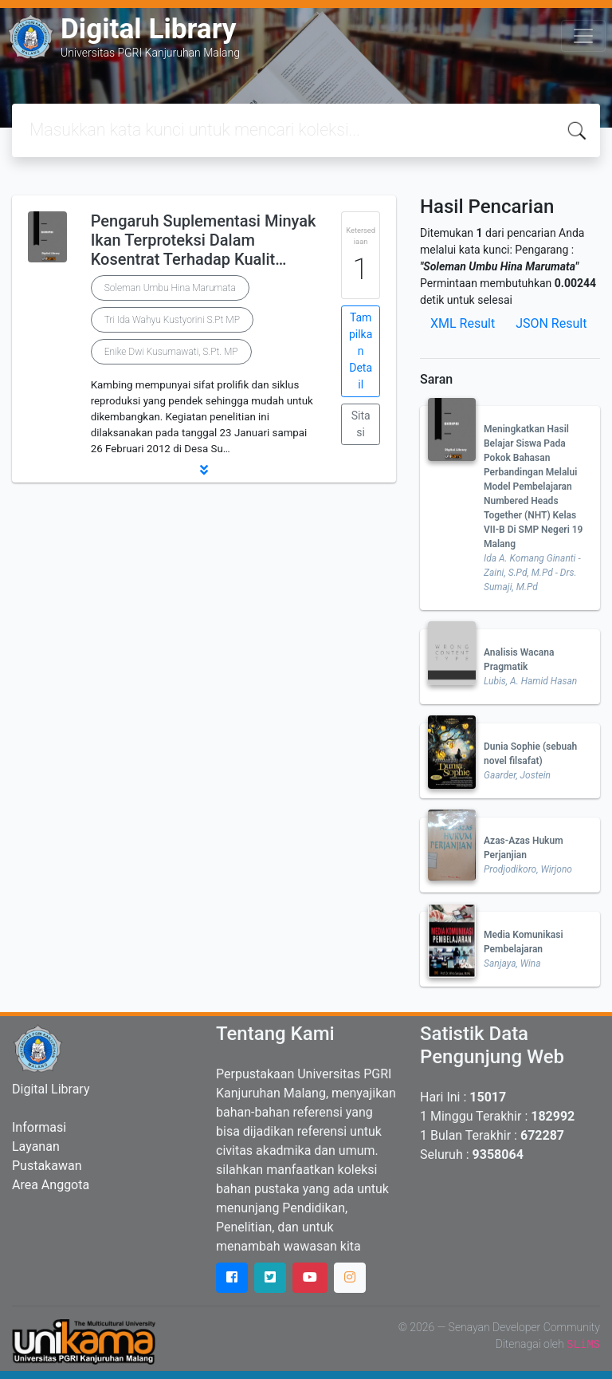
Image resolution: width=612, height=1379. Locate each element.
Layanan (36, 1146)
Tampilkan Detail (360, 351)
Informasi (39, 1127)
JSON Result (551, 323)
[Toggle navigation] (583, 36)
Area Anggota (50, 1184)
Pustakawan (46, 1165)
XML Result (462, 323)
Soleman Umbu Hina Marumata (170, 288)
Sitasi (361, 424)
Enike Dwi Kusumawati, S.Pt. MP (171, 351)
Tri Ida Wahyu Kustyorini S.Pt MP (172, 319)
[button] (204, 470)
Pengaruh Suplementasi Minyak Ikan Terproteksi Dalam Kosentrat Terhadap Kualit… (203, 240)
